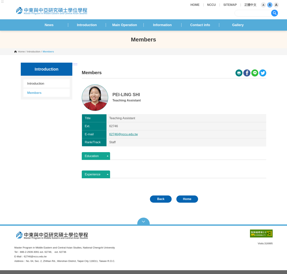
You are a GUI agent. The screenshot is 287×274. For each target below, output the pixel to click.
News (49, 25)
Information (162, 25)
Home (21, 51)
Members (34, 93)
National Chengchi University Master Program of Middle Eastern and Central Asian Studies (17, 6)
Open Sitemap (143, 221)
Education (92, 156)
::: (2, 1)
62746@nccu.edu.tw (123, 134)
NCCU (211, 4)
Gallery (238, 25)
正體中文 (250, 4)
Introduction (87, 25)
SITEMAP (230, 4)
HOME (195, 4)
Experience (92, 174)
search (274, 13)
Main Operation (124, 25)
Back (160, 199)
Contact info (200, 25)
